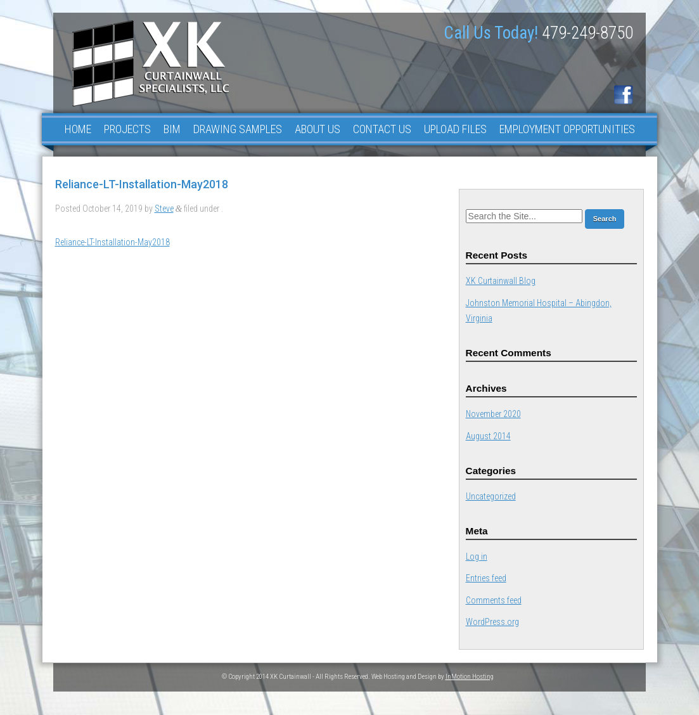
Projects (127, 129)
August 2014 (488, 436)
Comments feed (494, 600)
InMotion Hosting (470, 677)
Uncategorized (491, 496)
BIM (172, 129)
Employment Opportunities (567, 129)
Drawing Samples (237, 129)
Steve (164, 208)
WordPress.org (492, 622)
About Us (317, 129)
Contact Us (382, 129)
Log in (476, 556)
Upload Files (455, 129)
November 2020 (493, 414)
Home (78, 129)
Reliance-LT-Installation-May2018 (112, 242)
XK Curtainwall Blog (500, 281)
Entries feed (486, 578)
